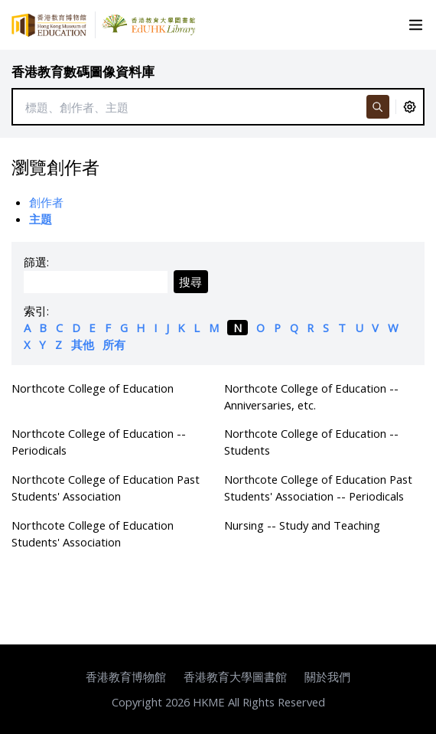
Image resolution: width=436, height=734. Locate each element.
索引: (36, 310)
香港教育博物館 (126, 676)
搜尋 (190, 281)
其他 (82, 344)
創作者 (46, 202)
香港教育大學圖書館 (235, 676)
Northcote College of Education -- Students (311, 442)
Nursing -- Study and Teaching (302, 525)
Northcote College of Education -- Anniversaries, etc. (311, 396)
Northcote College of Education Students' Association (92, 533)
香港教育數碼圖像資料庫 (83, 71)
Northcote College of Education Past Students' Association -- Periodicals (318, 487)
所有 (113, 344)
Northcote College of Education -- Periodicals (98, 442)
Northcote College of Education (92, 388)
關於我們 (327, 676)
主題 (40, 219)
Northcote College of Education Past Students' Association (105, 487)
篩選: (36, 261)
